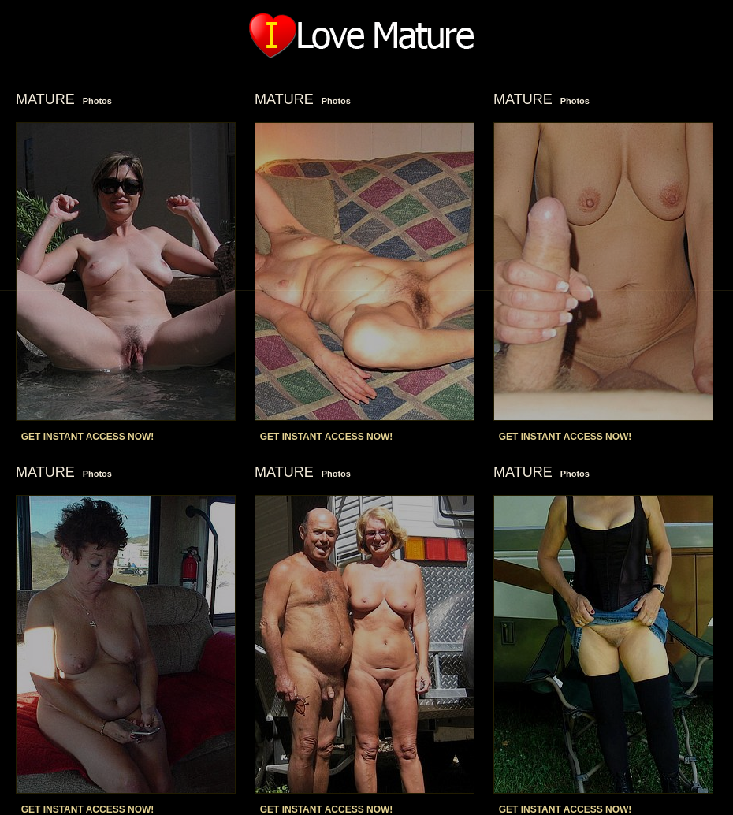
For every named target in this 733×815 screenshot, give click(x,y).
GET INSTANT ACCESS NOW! (87, 436)
